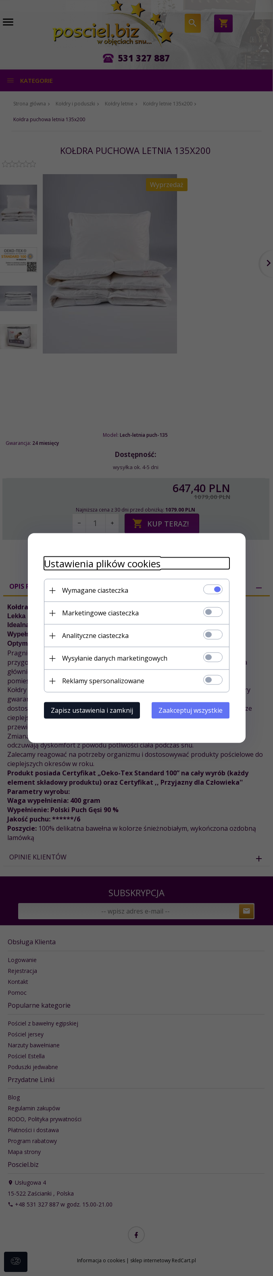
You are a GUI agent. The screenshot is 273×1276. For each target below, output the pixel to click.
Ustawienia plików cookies (102, 563)
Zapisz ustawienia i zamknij (92, 710)
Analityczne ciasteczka (95, 635)
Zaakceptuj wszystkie (190, 710)
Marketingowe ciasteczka (100, 613)
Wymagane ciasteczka (95, 590)
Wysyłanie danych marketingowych (114, 658)
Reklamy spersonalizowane (103, 680)
